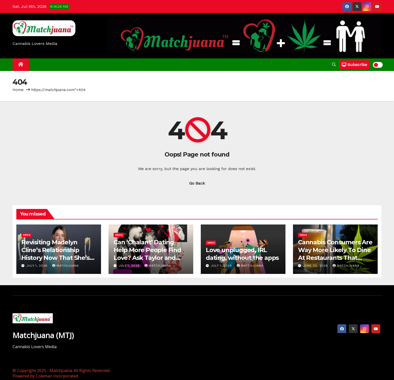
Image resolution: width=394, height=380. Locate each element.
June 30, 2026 (316, 265)
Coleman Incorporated (57, 376)
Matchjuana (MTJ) (43, 335)
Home (18, 90)
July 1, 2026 (37, 265)
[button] (334, 64)
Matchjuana (65, 265)
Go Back (197, 183)
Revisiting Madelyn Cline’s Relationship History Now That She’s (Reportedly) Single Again (55, 258)
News (26, 235)
